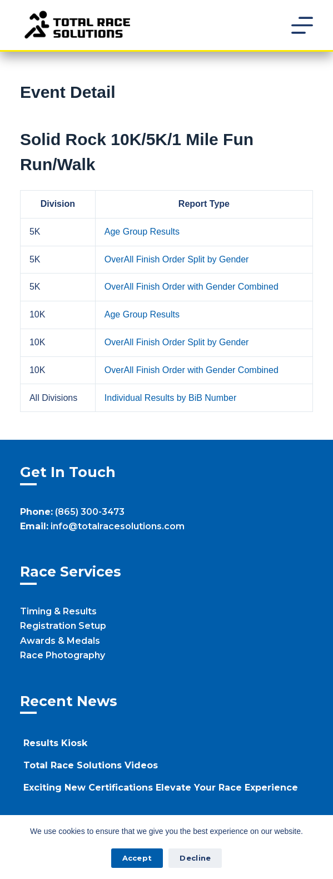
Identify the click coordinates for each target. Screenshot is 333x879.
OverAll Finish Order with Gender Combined (192, 286)
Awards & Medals (60, 640)
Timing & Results (58, 611)
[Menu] (302, 25)
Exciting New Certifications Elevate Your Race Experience (160, 787)
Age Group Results (142, 231)
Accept (137, 857)
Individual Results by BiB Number (170, 398)
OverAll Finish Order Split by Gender (177, 259)
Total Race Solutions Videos (90, 765)
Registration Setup (63, 625)
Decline (195, 857)
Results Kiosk (55, 743)
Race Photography (62, 655)
